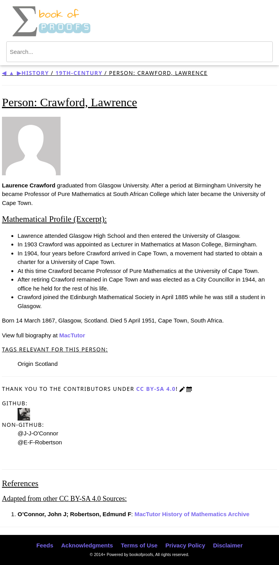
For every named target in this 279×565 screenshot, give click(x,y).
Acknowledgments (87, 545)
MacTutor (72, 335)
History (35, 73)
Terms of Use (139, 545)
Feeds (44, 545)
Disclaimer (228, 545)
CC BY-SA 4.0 (155, 388)
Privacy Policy (185, 545)
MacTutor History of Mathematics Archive (191, 514)
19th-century (78, 73)
